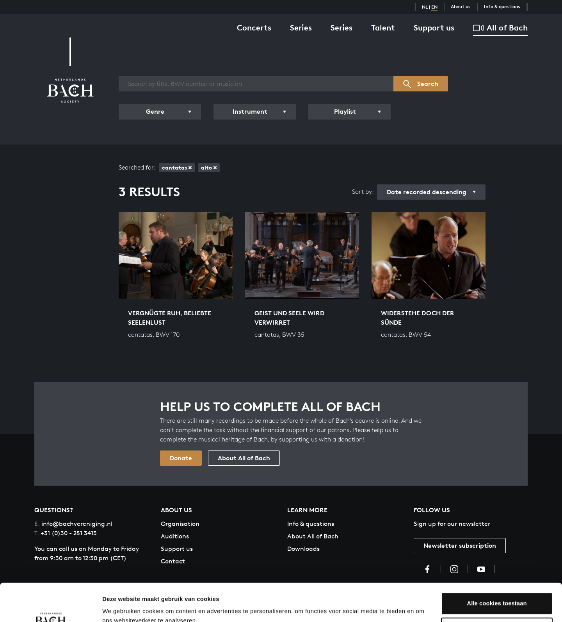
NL (425, 7)
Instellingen (118, 606)
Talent (383, 27)
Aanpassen (497, 593)
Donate (181, 458)
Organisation (180, 523)
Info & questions (502, 6)
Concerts (254, 27)
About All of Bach (244, 458)
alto (209, 167)
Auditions (175, 536)
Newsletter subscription (459, 545)
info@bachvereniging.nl (73, 523)
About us (461, 6)
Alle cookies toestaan (496, 568)
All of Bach (500, 28)
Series (301, 27)
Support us (434, 27)
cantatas (177, 167)
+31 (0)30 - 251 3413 (65, 533)
